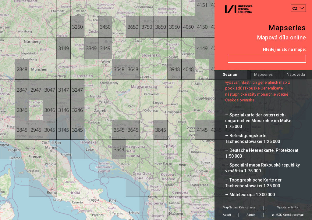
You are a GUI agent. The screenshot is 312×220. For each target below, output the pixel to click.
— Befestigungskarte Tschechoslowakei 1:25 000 (252, 138)
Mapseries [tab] (263, 74)
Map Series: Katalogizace (239, 207)
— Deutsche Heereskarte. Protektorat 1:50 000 (261, 153)
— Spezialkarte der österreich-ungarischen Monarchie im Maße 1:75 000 (258, 120)
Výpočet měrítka (287, 207)
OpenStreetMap (293, 214)
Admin (251, 214)
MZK (278, 214)
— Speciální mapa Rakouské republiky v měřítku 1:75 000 (262, 168)
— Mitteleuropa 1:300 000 (250, 194)
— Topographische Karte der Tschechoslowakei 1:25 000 (253, 183)
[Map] (156, 110)
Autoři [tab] (227, 214)
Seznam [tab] (231, 74)
